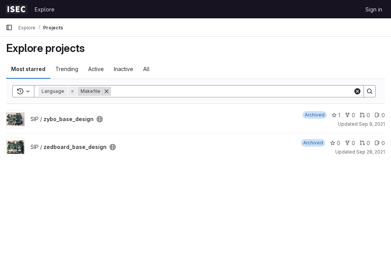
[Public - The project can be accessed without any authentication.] (100, 119)
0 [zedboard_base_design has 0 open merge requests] (365, 143)
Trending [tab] (66, 69)
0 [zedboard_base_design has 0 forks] (350, 143)
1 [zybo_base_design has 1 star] (335, 115)
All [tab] (146, 69)
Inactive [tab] (123, 69)
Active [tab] (96, 69)
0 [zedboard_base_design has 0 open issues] (380, 143)
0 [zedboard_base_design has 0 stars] (335, 143)
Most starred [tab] (28, 69)
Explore (45, 9)
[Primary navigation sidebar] (9, 27)
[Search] (232, 91)
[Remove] (106, 91)
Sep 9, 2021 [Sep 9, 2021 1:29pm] (372, 124)
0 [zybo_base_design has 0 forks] (350, 115)
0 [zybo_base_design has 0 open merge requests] (365, 115)
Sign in (373, 9)
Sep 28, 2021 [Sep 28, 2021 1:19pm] (370, 152)
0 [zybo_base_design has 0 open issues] (380, 115)
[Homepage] (16, 9)
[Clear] (357, 91)
